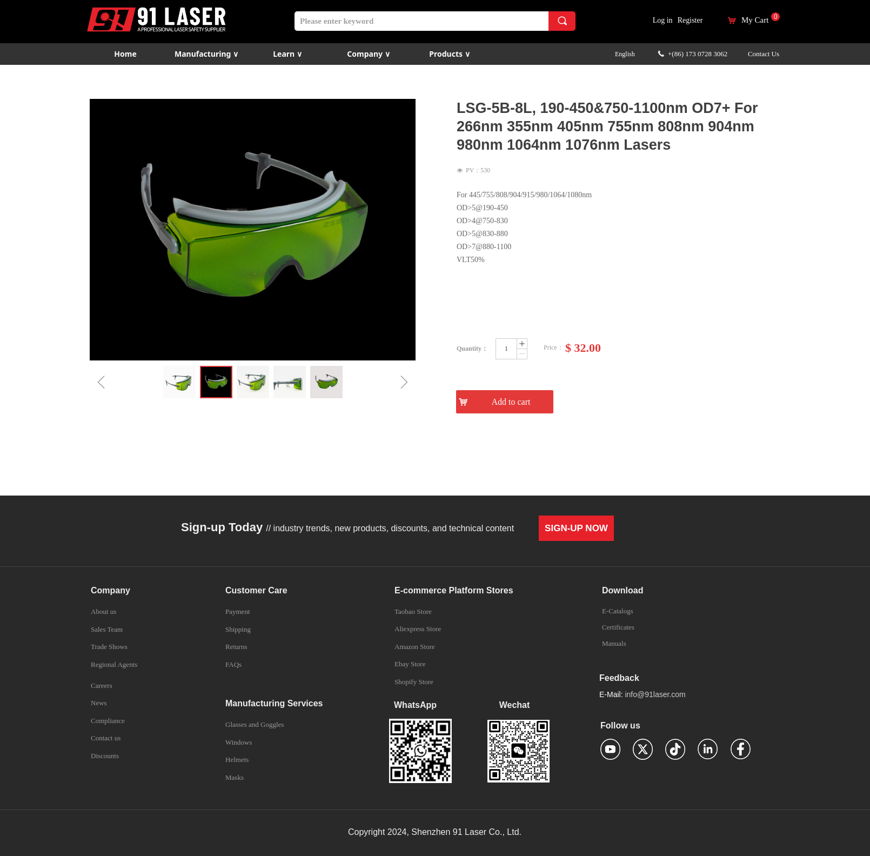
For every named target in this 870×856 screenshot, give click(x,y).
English (625, 54)
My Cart (754, 20)
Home (125, 54)
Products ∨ (449, 54)
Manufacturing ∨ (206, 54)
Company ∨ (368, 54)
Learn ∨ (287, 54)
